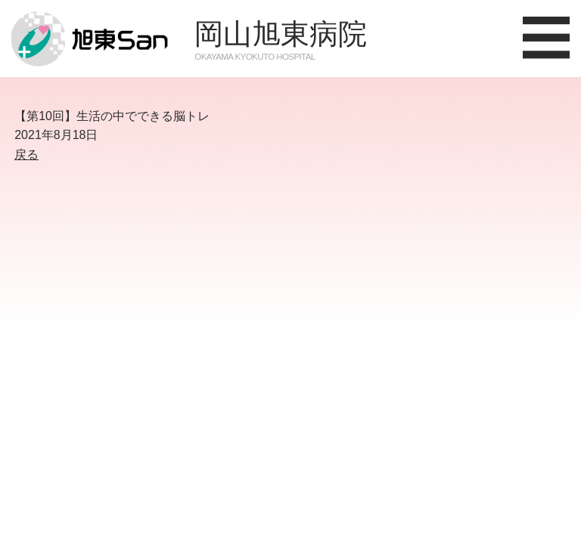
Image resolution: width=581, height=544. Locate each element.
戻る (26, 154)
